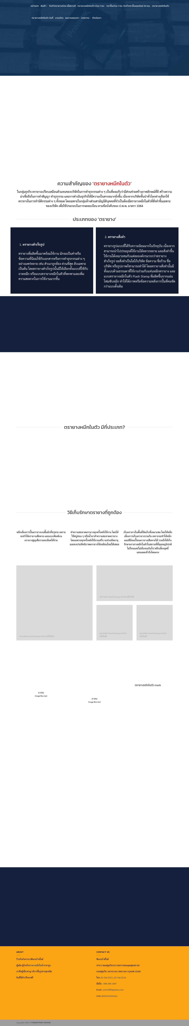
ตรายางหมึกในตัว (160, 6)
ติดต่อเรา (96, 18)
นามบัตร (59, 18)
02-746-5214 (120, 977)
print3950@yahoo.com (113, 989)
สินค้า (44, 6)
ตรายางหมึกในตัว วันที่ (42, 18)
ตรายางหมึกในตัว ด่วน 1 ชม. (91, 6)
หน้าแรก (35, 6)
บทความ (85, 18)
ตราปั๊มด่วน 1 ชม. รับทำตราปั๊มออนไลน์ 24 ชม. (128, 6)
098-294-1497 (110, 983)
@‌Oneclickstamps (109, 995)
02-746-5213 (106, 977)
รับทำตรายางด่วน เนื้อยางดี (62, 6)
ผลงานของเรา (72, 18)
